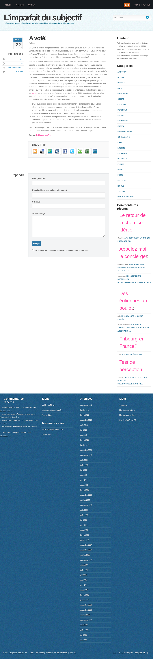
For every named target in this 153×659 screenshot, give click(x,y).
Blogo (121, 77)
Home (126, 653)
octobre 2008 (85, 500)
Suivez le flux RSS (142, 5)
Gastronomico (125, 132)
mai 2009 (83, 475)
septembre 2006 (86, 620)
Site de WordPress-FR (127, 420)
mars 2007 (84, 590)
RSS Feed (134, 653)
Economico (123, 121)
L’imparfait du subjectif (42, 17)
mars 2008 (84, 530)
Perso (120, 169)
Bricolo (121, 83)
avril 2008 (84, 525)
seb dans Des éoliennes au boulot (14, 426)
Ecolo (120, 115)
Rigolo (121, 186)
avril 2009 (84, 480)
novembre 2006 (86, 610)
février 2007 (84, 595)
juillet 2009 (84, 465)
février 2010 (84, 440)
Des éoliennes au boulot (133, 301)
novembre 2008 (86, 495)
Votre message (38, 213)
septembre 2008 (86, 505)
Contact (31, 5)
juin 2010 (83, 430)
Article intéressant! (132, 354)
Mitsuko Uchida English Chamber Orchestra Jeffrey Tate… (131, 268)
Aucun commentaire (15, 68)
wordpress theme (60, 653)
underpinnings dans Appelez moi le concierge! (19, 414)
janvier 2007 (84, 600)
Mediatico (122, 153)
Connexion (123, 405)
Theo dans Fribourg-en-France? (14, 433)
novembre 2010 (86, 420)
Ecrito (121, 126)
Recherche (148, 18)
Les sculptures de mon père (52, 410)
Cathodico (123, 94)
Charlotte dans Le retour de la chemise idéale (19, 408)
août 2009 (84, 460)
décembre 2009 (86, 450)
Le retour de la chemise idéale (132, 222)
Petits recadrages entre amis (52, 429)
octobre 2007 (85, 555)
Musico (121, 164)
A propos (20, 5)
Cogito (121, 99)
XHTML (120, 653)
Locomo (121, 148)
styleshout (49, 653)
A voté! (38, 38)
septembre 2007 (86, 560)
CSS (114, 653)
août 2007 (84, 565)
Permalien (19, 72)
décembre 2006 (86, 605)
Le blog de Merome (49, 405)
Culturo (122, 104)
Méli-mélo (122, 159)
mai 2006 (83, 640)
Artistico (122, 72)
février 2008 (84, 535)
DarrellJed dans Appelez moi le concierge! (17, 420)
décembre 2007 (86, 545)
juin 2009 (83, 470)
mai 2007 (83, 580)
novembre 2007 (86, 550)
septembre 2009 (86, 455)
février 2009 (84, 490)
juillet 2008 (84, 515)
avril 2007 (84, 585)
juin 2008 (83, 520)
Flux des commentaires (127, 415)
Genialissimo (124, 137)
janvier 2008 (84, 540)
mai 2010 (83, 435)
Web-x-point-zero (126, 197)
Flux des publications (127, 410)
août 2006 (84, 625)
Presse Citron (47, 415)
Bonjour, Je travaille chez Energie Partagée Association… (133, 328)
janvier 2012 (84, 410)
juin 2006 (83, 635)
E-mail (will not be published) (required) (49, 190)
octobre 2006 (85, 615)
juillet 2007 (84, 570)
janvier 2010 (84, 445)
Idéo (120, 142)
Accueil (8, 5)
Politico (32, 43)
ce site (34, 93)
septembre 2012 (86, 405)
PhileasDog (46, 435)
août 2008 (84, 510)
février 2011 (84, 415)
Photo (120, 175)
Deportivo (122, 110)
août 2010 (84, 425)
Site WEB (36, 202)
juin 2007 (83, 575)
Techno (121, 191)
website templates (36, 653)
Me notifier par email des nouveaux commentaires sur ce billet (62, 251)
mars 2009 (84, 485)
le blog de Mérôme (43, 135)
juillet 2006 (84, 630)
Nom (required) (38, 178)
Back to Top (143, 653)
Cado (120, 88)
